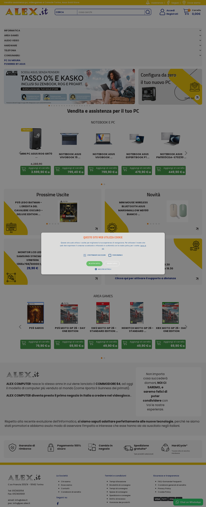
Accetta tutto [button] (94, 263)
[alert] (103, 253)
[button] (103, 253)
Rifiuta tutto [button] (112, 263)
